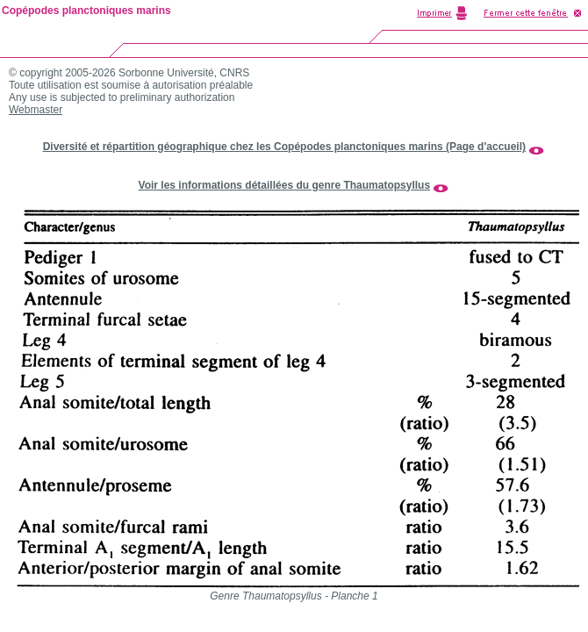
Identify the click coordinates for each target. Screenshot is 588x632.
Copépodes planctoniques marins (86, 10)
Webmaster (35, 110)
